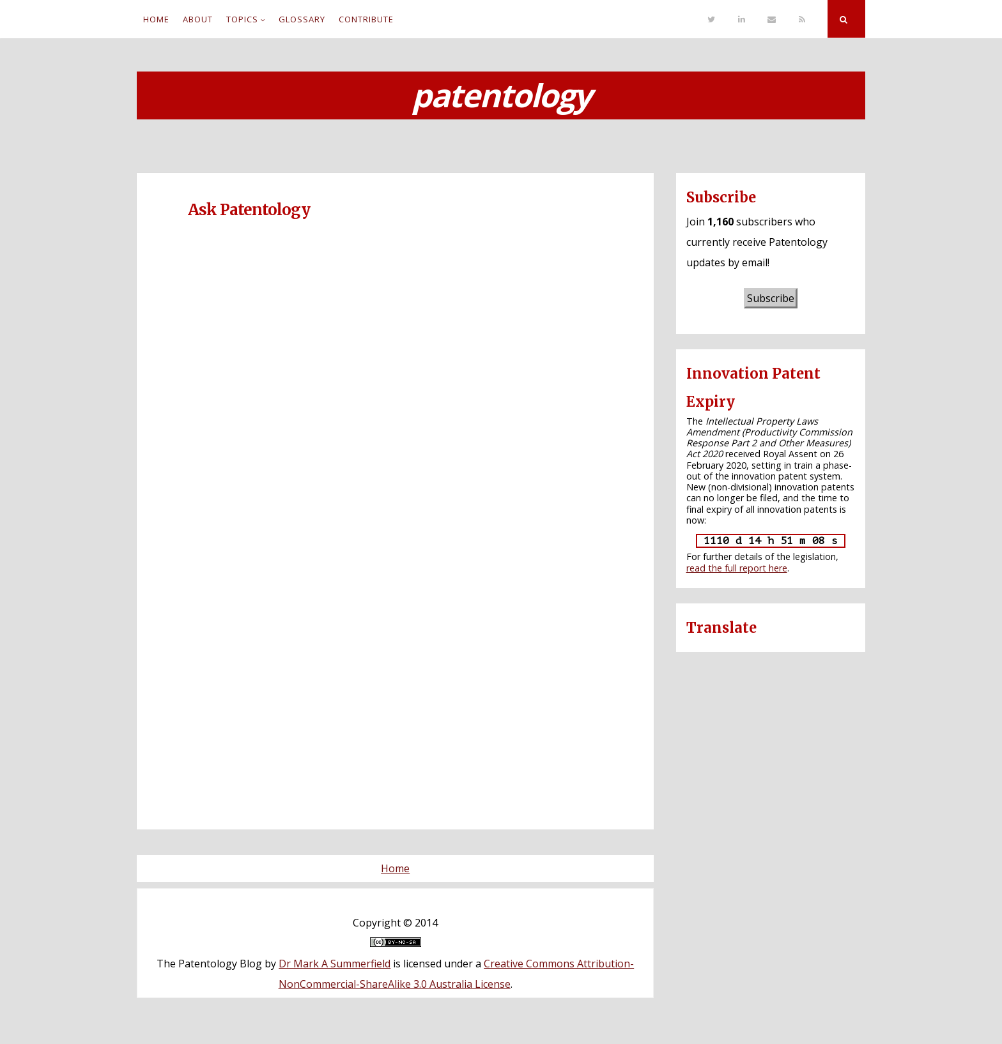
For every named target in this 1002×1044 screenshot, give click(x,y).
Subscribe (770, 298)
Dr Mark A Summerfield (334, 964)
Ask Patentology (249, 210)
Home (156, 19)
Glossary (302, 19)
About (198, 19)
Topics (242, 19)
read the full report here (736, 568)
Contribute (366, 19)
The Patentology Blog (209, 964)
